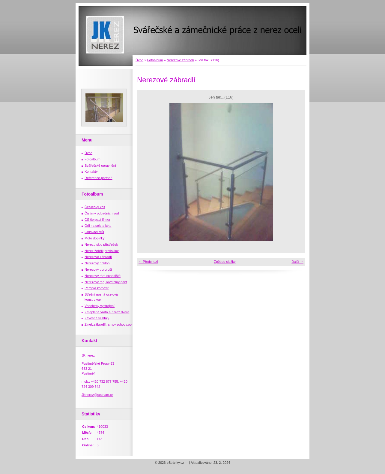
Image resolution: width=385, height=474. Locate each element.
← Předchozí (148, 261)
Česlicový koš (95, 207)
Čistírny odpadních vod (102, 213)
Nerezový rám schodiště (103, 276)
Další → (297, 261)
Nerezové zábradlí (180, 60)
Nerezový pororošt (98, 269)
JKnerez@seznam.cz (97, 395)
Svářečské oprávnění (100, 165)
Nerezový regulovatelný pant (106, 282)
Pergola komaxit (97, 288)
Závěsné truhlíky (97, 318)
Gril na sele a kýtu (98, 225)
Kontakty (91, 171)
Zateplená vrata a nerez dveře (107, 312)
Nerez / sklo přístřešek (101, 244)
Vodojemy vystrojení (100, 306)
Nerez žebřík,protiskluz (102, 251)
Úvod (139, 60)
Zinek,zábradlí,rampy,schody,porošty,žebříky (117, 324)
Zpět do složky (224, 261)
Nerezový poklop (97, 263)
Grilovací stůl (94, 232)
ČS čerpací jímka (97, 219)
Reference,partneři (98, 178)
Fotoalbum (155, 60)
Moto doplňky (95, 238)
